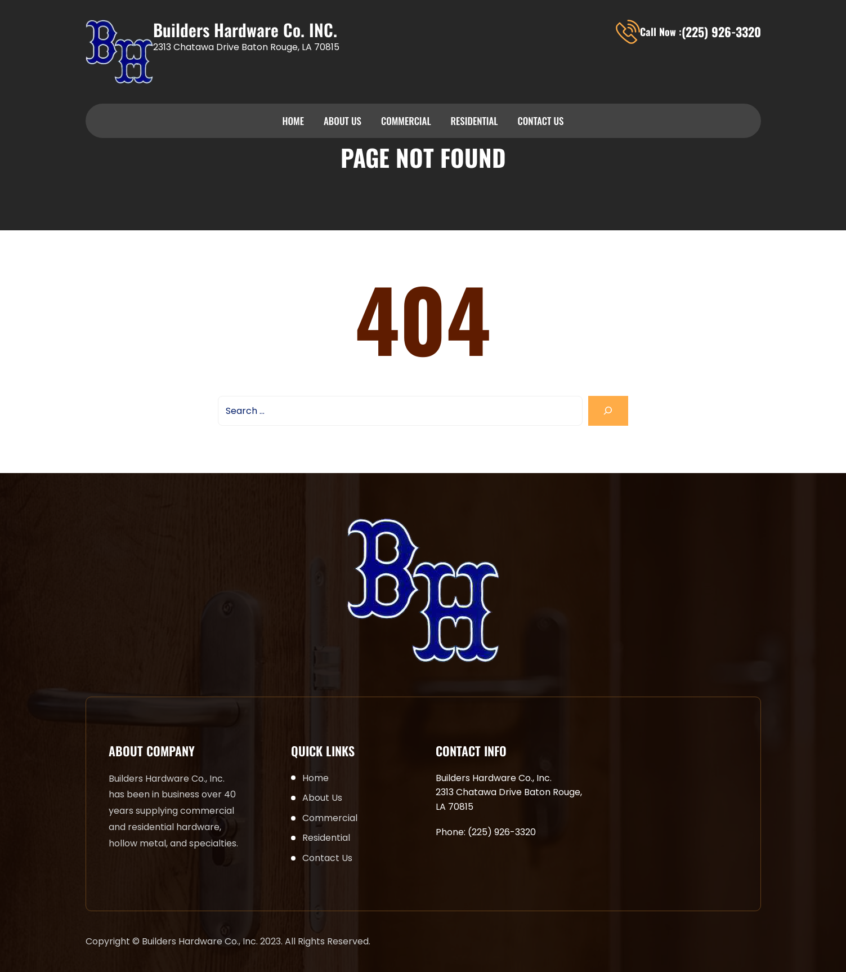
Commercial (406, 121)
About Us (342, 121)
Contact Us (540, 121)
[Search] (608, 411)
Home (293, 121)
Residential (474, 121)
